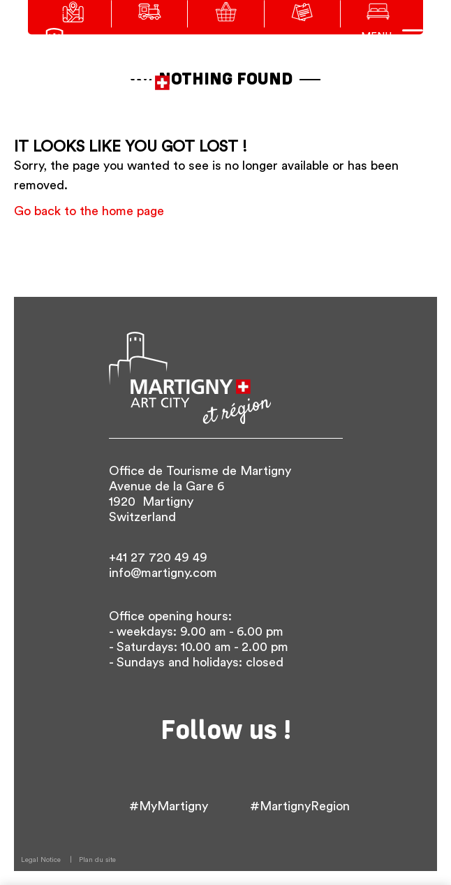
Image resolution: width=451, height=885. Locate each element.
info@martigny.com (163, 572)
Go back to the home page (89, 211)
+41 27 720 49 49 (158, 557)
